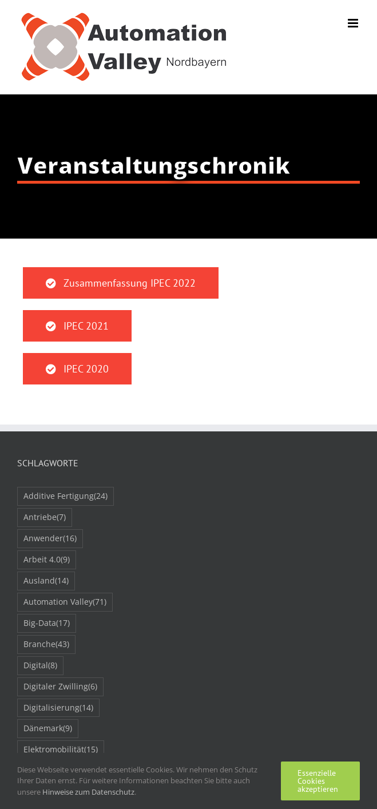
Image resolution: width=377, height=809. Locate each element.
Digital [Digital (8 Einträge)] (40, 666)
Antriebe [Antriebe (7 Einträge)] (44, 517)
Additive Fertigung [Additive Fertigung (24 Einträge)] (65, 496)
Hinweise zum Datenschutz (88, 792)
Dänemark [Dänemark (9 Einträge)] (47, 728)
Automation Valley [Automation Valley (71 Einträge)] (64, 602)
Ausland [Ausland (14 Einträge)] (46, 581)
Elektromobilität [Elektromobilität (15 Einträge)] (60, 750)
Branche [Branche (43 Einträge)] (46, 644)
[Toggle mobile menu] (354, 23)
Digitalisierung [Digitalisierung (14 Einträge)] (58, 708)
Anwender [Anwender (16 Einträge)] (50, 539)
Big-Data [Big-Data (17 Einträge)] (46, 623)
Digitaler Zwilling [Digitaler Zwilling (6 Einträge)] (60, 687)
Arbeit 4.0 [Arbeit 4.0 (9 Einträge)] (46, 560)
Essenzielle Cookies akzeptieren (317, 781)
